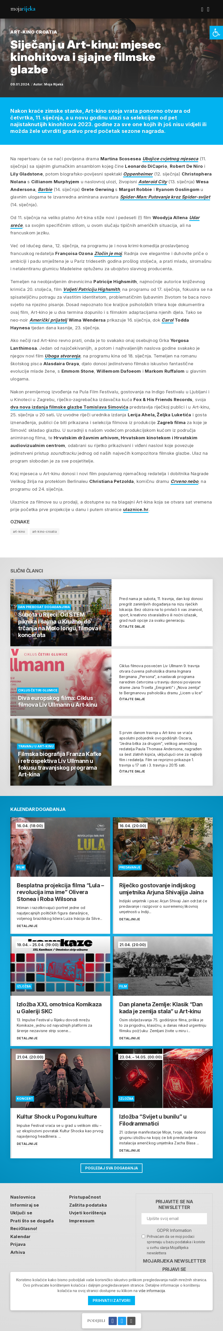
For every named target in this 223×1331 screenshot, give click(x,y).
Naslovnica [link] (22, 1197)
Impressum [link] (82, 1220)
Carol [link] (167, 320)
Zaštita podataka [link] (88, 1205)
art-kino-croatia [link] (44, 531)
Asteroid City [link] (152, 181)
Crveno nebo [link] (184, 481)
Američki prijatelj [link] (48, 320)
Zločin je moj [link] (108, 253)
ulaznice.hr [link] (135, 509)
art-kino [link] (19, 531)
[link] (216, 32)
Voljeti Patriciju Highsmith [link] (91, 289)
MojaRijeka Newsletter (174, 1261)
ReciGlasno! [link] (23, 1228)
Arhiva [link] (17, 1252)
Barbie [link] (45, 189)
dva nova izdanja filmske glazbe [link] (69, 407)
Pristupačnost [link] (85, 1197)
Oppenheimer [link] (138, 174)
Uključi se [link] (21, 1212)
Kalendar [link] (20, 1236)
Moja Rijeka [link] (53, 84)
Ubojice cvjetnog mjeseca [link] (170, 158)
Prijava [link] (18, 1244)
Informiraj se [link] (24, 1205)
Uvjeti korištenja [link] (87, 1212)
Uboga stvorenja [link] (62, 355)
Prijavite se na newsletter (174, 1204)
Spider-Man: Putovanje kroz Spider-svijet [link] (165, 197)
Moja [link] (22, 8)
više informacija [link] (152, 1290)
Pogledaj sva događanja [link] (111, 1168)
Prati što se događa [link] (32, 1220)
